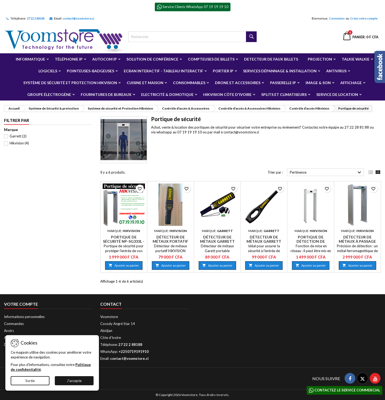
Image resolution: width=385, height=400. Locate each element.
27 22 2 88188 (35, 18)
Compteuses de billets (211, 59)
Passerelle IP (283, 82)
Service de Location (337, 94)
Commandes (14, 324)
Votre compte (21, 303)
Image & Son (318, 82)
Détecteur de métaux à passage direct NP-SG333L (357, 241)
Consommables (189, 82)
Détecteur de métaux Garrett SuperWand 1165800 (264, 241)
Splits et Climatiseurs (284, 94)
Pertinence (326, 172)
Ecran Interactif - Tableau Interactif (163, 71)
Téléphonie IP (69, 59)
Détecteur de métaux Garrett (217, 239)
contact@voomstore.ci (78, 18)
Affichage (351, 82)
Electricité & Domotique (167, 94)
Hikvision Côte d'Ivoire (227, 94)
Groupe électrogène (49, 94)
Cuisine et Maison (145, 82)
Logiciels (47, 71)
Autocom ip (104, 59)
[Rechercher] (192, 36)
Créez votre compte (364, 18)
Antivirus (336, 71)
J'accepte (74, 381)
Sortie (30, 381)
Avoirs (9, 330)
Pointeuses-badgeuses (90, 71)
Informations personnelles (24, 317)
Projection (320, 59)
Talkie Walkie (355, 59)
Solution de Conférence (152, 59)
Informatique (30, 59)
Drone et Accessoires (237, 82)
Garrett (18, 136)
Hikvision (19, 143)
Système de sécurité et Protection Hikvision (70, 82)
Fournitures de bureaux (106, 94)
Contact (111, 303)
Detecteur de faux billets (271, 59)
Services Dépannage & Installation (280, 71)
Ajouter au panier (124, 265)
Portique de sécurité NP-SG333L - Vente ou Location (123, 241)
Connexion (337, 18)
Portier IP (223, 71)
